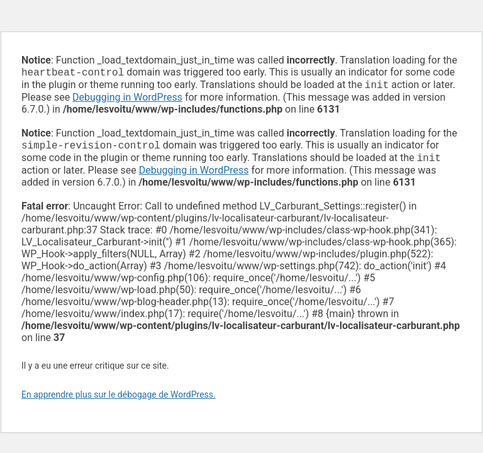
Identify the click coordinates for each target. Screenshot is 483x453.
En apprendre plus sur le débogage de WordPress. (118, 399)
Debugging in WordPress (127, 100)
